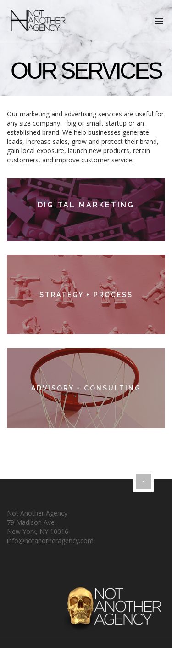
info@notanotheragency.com (50, 540)
